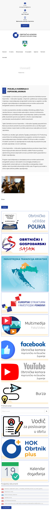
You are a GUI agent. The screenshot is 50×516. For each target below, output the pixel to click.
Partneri (43, 52)
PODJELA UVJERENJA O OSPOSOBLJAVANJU (18, 90)
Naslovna (21, 72)
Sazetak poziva (7, 498)
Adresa (25, 19)
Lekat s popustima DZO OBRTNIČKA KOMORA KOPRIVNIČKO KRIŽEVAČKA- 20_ (22, 504)
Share (3, 199)
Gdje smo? (25, 25)
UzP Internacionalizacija (9, 501)
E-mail (25, 5)
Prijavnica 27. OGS (7, 492)
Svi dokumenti (6, 507)
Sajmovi (36, 52)
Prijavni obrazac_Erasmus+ (9, 495)
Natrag (4, 207)
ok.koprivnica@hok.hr (25, 7)
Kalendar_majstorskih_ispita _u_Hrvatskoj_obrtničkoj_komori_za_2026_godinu (22, 489)
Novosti (4, 52)
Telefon (25, 12)
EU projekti (28, 52)
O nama (11, 52)
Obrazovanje (19, 52)
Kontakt (4, 57)
